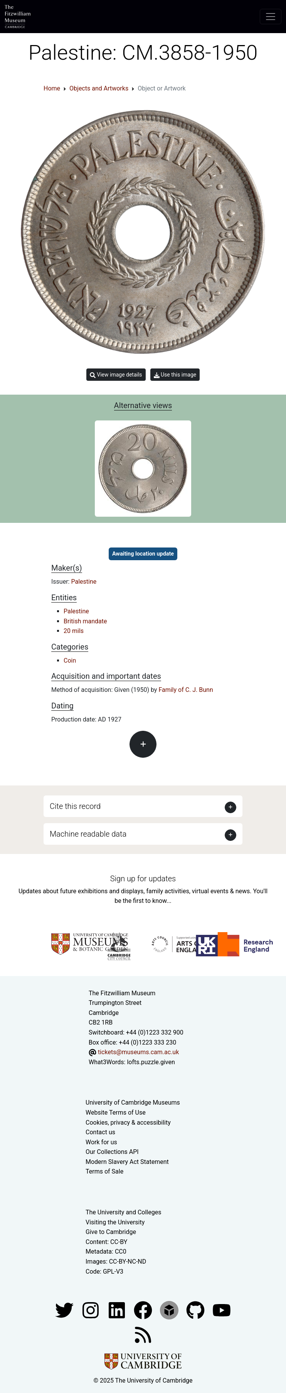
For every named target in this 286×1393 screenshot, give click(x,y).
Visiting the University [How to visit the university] (115, 1222)
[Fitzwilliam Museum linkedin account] (144, 1309)
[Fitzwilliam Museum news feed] (143, 1334)
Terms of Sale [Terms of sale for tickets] (104, 1171)
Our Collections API (112, 1151)
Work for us (101, 1142)
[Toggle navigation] (270, 16)
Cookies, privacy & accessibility (128, 1122)
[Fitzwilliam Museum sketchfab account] (170, 1309)
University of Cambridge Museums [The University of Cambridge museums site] (133, 1102)
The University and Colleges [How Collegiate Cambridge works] (123, 1212)
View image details (116, 375)
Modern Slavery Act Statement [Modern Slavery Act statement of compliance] (127, 1161)
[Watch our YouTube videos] (221, 1309)
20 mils (74, 631)
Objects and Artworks (98, 88)
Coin (70, 660)
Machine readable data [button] (88, 834)
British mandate (85, 621)
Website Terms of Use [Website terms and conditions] (116, 1112)
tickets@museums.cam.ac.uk (138, 1052)
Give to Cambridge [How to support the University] (111, 1232)
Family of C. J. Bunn (185, 689)
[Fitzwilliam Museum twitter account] (65, 1309)
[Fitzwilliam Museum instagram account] (91, 1309)
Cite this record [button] (75, 806)
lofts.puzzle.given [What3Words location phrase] (151, 1062)
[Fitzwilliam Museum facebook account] (117, 1309)
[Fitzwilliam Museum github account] (196, 1309)
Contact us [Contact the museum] (100, 1132)
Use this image (175, 375)
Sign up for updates (143, 878)
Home (52, 88)
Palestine (83, 581)
